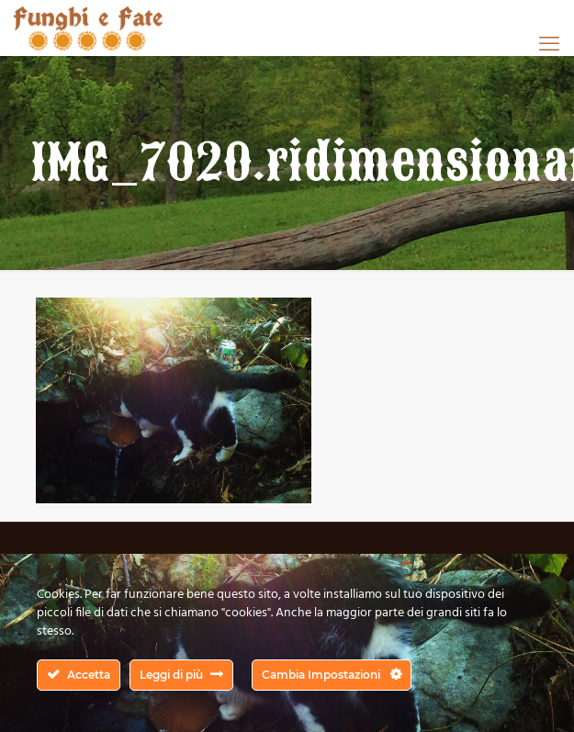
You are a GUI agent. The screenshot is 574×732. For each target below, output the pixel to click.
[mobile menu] (549, 43)
